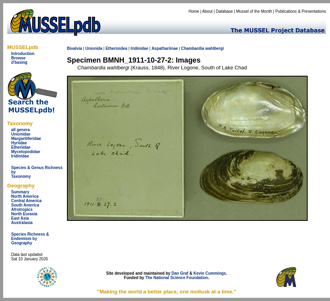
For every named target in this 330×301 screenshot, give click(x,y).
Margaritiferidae (26, 138)
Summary (20, 192)
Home (194, 11)
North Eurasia (24, 214)
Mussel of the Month (254, 11)
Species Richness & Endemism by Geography (30, 238)
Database (224, 11)
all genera (20, 130)
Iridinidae (20, 156)
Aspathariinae (164, 48)
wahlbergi (214, 48)
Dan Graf (179, 273)
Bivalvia (74, 48)
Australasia (22, 222)
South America (25, 205)
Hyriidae (19, 143)
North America (25, 196)
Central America (26, 201)
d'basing (19, 62)
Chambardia (192, 48)
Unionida (93, 48)
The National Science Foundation (176, 277)
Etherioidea (116, 48)
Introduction (22, 53)
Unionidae (20, 134)
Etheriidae (20, 147)
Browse (18, 58)
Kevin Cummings (209, 273)
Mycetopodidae (25, 152)
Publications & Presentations (300, 11)
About (207, 11)
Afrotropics (22, 209)
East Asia (20, 218)
